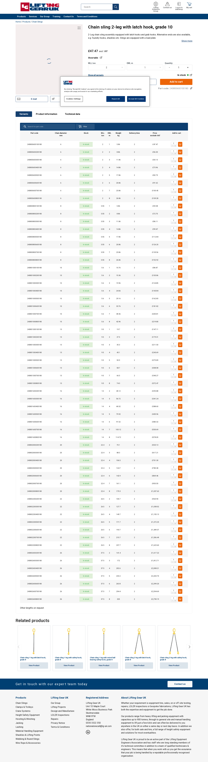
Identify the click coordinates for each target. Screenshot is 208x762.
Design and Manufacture (62, 711)
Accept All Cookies (136, 99)
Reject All (116, 99)
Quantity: (178, 66)
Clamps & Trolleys (24, 707)
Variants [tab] (23, 114)
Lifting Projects (58, 707)
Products (21, 16)
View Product (34, 665)
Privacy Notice (58, 723)
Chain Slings (37, 22)
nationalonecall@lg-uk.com (99, 726)
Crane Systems (23, 711)
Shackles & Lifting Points (28, 735)
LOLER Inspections (60, 715)
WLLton (92, 63)
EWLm (130, 63)
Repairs (54, 719)
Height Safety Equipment (28, 715)
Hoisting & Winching (25, 719)
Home (18, 22)
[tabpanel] (104, 365)
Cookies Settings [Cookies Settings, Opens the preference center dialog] (73, 99)
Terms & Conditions (60, 727)
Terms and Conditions (87, 16)
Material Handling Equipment (29, 731)
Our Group (44, 16)
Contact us (180, 684)
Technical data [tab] (72, 114)
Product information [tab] (46, 114)
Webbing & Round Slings (27, 739)
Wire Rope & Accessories (28, 743)
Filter (83, 126)
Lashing (19, 727)
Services (33, 16)
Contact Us (69, 16)
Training (56, 16)
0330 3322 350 (93, 723)
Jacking (19, 723)
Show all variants (96, 75)
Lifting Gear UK (93, 703)
